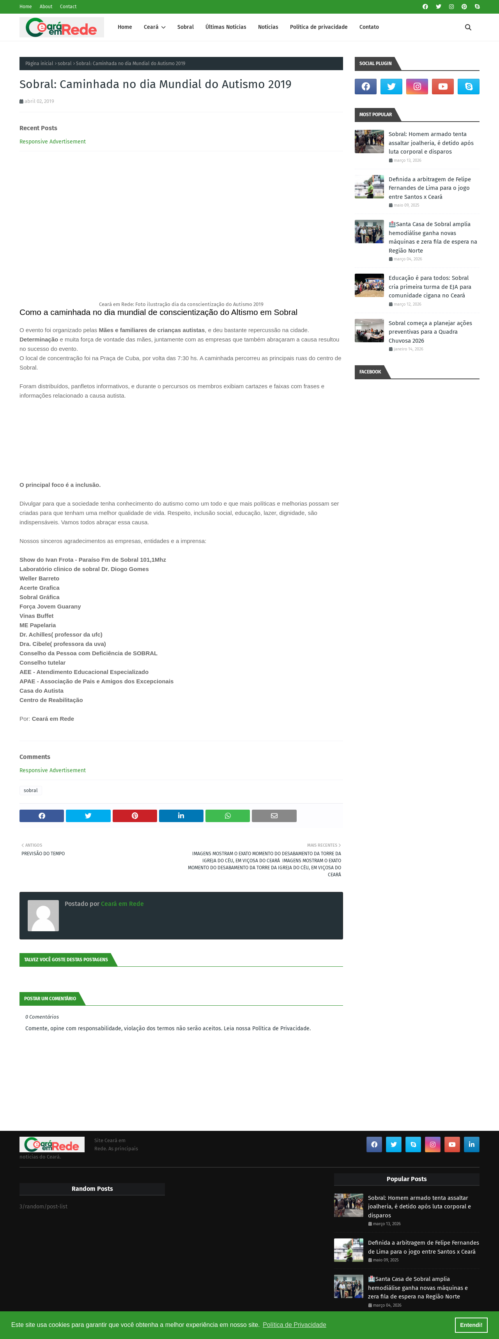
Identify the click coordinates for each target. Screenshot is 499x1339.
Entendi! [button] (471, 1325)
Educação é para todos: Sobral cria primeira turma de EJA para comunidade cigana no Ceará (430, 286)
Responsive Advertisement (52, 141)
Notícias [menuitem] (268, 27)
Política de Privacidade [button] (294, 1324)
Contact (68, 6)
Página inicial (39, 63)
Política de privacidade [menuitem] (319, 27)
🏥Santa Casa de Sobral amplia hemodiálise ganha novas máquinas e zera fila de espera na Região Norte (433, 237)
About (46, 6)
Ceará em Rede (121, 903)
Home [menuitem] (125, 27)
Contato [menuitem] (369, 27)
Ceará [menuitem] (151, 27)
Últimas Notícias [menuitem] (225, 27)
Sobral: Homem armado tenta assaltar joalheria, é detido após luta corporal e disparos (431, 143)
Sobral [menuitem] (185, 27)
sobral (65, 63)
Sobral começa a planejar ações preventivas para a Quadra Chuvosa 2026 (430, 332)
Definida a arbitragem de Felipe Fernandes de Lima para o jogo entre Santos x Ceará (430, 188)
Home (25, 6)
